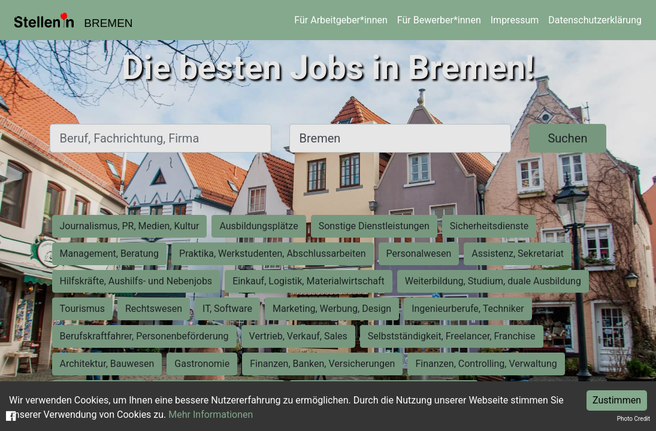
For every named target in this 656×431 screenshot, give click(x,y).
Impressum (515, 20)
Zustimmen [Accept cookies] (616, 400)
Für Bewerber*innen (439, 20)
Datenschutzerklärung (595, 20)
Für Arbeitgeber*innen (340, 20)
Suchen (567, 138)
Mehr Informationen (210, 414)
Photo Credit (633, 418)
